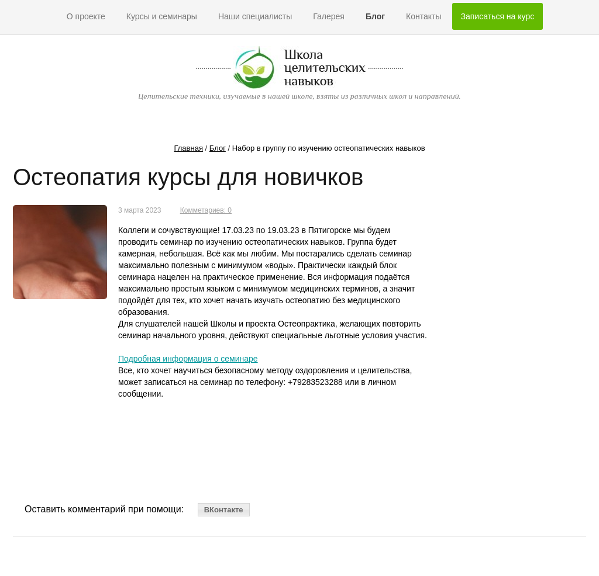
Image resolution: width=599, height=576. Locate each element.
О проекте (86, 16)
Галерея (329, 16)
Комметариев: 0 (206, 210)
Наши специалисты (255, 16)
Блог (375, 16)
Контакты (423, 16)
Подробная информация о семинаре (188, 358)
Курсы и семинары (161, 16)
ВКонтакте (223, 509)
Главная (188, 148)
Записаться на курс (498, 16)
